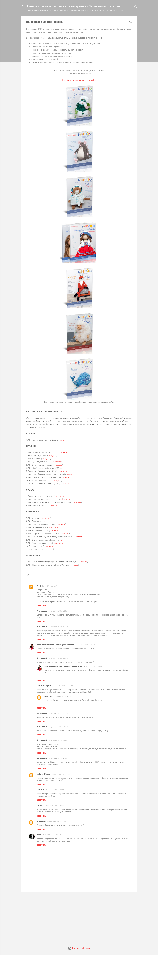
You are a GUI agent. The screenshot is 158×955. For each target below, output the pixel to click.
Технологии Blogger (79, 948)
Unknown (48, 696)
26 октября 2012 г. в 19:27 (58, 658)
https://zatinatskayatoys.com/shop (79, 80)
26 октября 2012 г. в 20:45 (93, 666)
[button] (130, 22)
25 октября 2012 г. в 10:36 (58, 611)
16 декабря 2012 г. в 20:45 (58, 713)
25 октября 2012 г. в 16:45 (58, 627)
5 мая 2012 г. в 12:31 (50, 586)
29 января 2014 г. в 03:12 (51, 835)
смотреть (63, 452)
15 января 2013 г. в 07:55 (60, 774)
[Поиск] (135, 7)
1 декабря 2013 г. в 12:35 (56, 821)
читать (61, 440)
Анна (39, 586)
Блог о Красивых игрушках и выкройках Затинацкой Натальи (73, 6)
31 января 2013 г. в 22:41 (54, 790)
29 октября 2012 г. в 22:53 (63, 686)
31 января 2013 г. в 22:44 (54, 806)
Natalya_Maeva (43, 774)
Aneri (39, 835)
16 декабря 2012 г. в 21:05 (58, 758)
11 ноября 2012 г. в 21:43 (62, 696)
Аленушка (41, 821)
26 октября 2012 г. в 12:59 (85, 645)
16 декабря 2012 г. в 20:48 (58, 727)
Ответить (41, 605)
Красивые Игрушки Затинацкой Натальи (55, 645)
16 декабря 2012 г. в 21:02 (58, 740)
